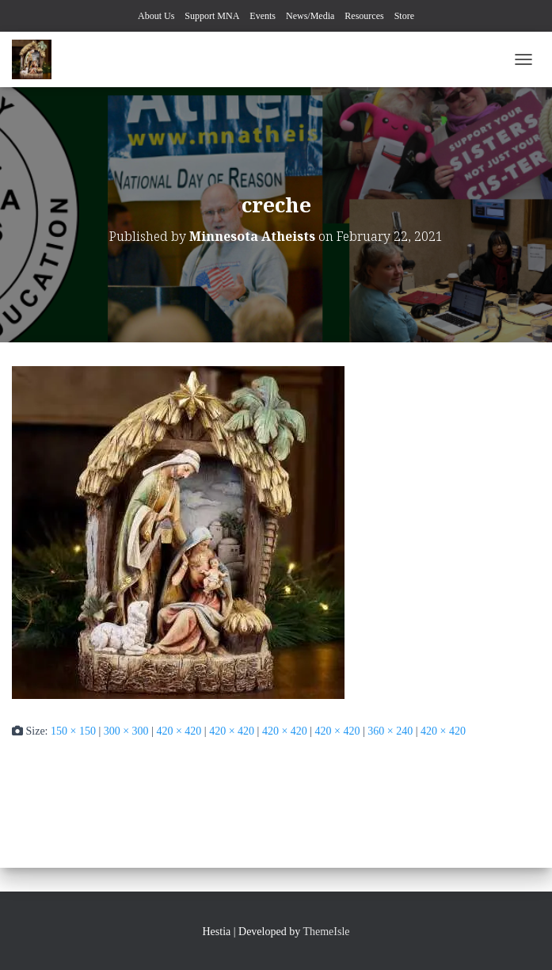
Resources (364, 15)
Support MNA (212, 15)
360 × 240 (390, 731)
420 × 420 (178, 731)
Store (404, 15)
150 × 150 (73, 731)
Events (262, 15)
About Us (156, 15)
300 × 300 (126, 731)
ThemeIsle (326, 932)
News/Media (310, 15)
